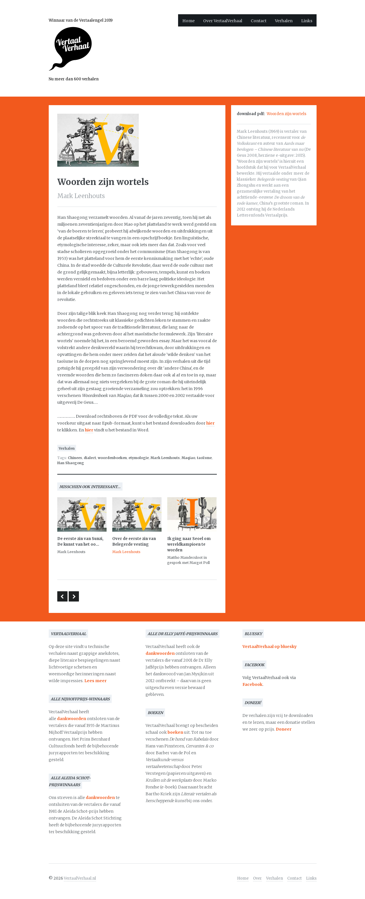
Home (188, 20)
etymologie (139, 458)
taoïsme (204, 458)
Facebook (252, 684)
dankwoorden (71, 718)
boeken (175, 732)
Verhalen (284, 20)
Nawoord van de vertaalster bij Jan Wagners (74, 596)
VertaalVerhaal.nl (80, 878)
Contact (258, 20)
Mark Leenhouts (165, 458)
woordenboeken (112, 458)
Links (306, 20)
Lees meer (95, 680)
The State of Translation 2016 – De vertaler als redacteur (62, 596)
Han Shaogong (70, 463)
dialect (90, 458)
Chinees (75, 458)
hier (210, 423)
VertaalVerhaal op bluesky (269, 646)
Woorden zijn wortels (286, 113)
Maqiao (188, 458)
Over (257, 878)
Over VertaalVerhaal (222, 20)
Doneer (283, 729)
